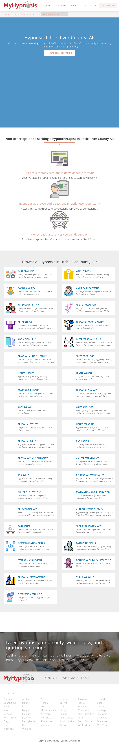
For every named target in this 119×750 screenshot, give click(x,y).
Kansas (63, 706)
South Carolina (67, 721)
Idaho (99, 702)
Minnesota (83, 710)
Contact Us (90, 5)
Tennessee (102, 721)
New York (27, 717)
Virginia (63, 725)
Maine (7, 710)
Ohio (80, 717)
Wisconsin (9, 728)
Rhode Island (47, 721)
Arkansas (33, 14)
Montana (26, 713)
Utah (24, 725)
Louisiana (101, 706)
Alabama (8, 699)
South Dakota (85, 721)
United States (19, 14)
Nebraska (46, 713)
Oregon (7, 721)
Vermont (45, 725)
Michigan (64, 710)
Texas (6, 725)
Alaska (25, 699)
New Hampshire (86, 713)
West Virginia (103, 725)
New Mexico (10, 717)
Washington (84, 725)
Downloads (108, 5)
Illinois (7, 706)
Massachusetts (48, 710)
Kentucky (82, 706)
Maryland (26, 710)
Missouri (8, 713)
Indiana (26, 706)
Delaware (27, 702)
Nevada (63, 713)
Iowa (43, 706)
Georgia (63, 702)
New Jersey (102, 713)
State (75, 5)
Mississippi (102, 710)
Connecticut (10, 702)
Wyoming (26, 728)
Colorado (101, 699)
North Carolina (48, 717)
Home (48, 5)
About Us (61, 5)
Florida (44, 702)
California (82, 699)
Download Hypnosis (59, 53)
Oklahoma (102, 717)
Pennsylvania (28, 721)
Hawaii (81, 702)
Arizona (44, 699)
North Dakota (66, 717)
